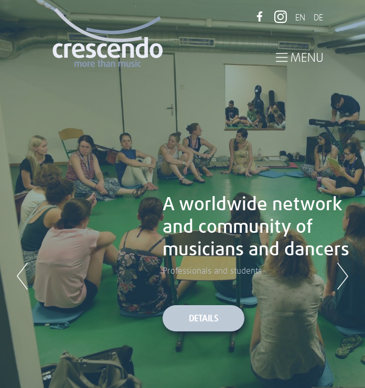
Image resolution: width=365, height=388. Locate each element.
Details (203, 319)
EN (300, 18)
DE (318, 18)
